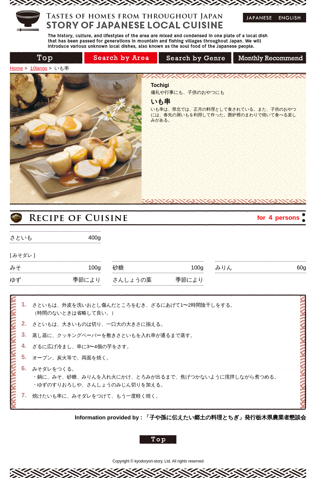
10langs (38, 68)
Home (16, 68)
